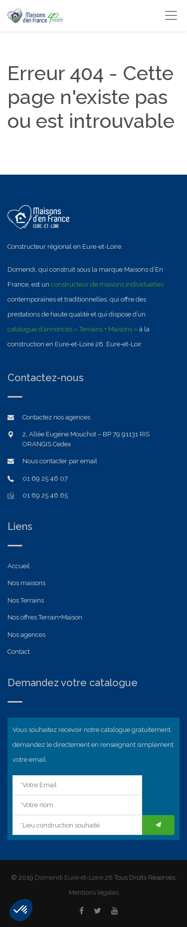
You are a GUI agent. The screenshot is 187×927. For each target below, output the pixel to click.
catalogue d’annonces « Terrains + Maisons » (72, 329)
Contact (18, 651)
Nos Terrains (25, 600)
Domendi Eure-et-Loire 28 (74, 877)
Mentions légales (94, 892)
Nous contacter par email (59, 461)
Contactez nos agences (56, 417)
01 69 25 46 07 (45, 478)
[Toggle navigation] (171, 15)
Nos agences (26, 634)
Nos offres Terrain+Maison (44, 617)
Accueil (18, 566)
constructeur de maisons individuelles (107, 284)
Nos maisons (26, 583)
